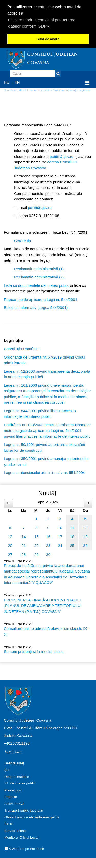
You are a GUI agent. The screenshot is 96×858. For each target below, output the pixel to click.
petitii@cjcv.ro (61, 156)
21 (24, 545)
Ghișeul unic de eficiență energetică (31, 817)
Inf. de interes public (37, 89)
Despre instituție (16, 776)
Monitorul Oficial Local (21, 837)
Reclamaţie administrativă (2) (39, 277)
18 (72, 536)
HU (6, 82)
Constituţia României (21, 348)
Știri (7, 769)
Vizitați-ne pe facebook (24, 848)
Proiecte (10, 797)
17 (60, 536)
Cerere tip (22, 240)
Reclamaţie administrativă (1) (39, 268)
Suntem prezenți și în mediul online (33, 651)
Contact (13, 752)
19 (85, 536)
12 (85, 527)
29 (36, 554)
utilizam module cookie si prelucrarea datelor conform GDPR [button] (42, 23)
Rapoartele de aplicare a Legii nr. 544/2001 (40, 299)
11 (72, 527)
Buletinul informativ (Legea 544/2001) (36, 307)
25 (72, 545)
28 (24, 554)
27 (10, 554)
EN (17, 82)
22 (36, 545)
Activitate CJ (14, 803)
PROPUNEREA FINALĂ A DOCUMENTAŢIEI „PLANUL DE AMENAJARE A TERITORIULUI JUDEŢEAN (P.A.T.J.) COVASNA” (42, 605)
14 (24, 536)
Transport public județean (23, 810)
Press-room (13, 790)
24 (60, 545)
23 (48, 545)
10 (60, 527)
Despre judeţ (14, 763)
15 (36, 536)
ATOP (9, 824)
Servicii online (15, 830)
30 (48, 554)
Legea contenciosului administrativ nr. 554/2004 (44, 472)
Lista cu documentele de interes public (36, 285)
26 (85, 545)
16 (48, 536)
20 (10, 545)
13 (10, 536)
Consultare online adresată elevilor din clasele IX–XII (46, 631)
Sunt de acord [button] (47, 39)
